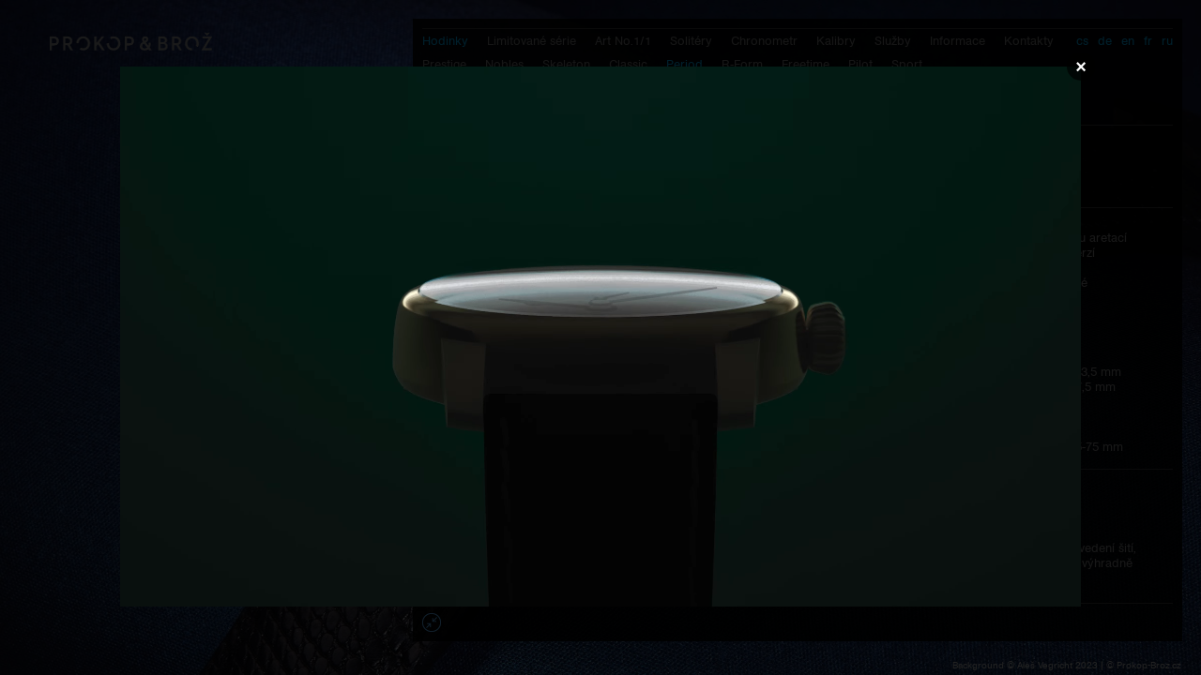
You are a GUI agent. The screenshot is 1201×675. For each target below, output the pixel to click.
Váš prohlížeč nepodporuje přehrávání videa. (600, 337)
